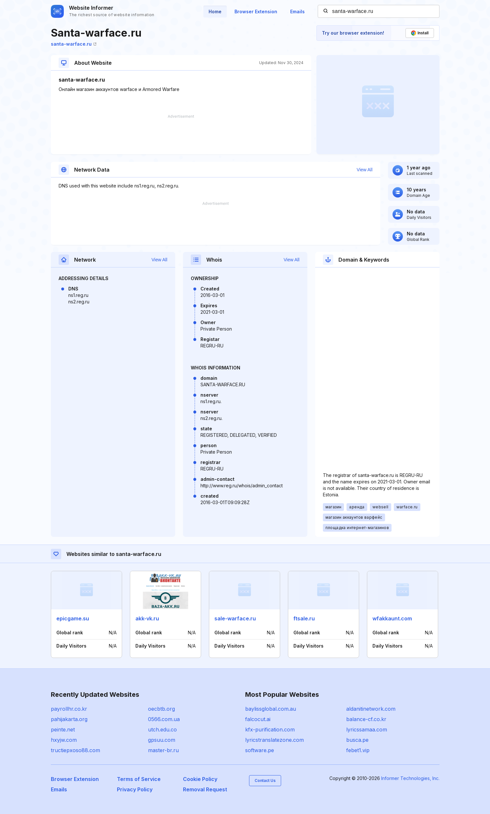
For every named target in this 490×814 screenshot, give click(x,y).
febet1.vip (358, 750)
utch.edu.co (162, 729)
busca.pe (357, 740)
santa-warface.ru (74, 44)
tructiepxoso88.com (75, 750)
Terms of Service (139, 779)
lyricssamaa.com (366, 729)
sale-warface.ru (235, 618)
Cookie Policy (200, 779)
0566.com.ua (164, 719)
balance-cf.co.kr (366, 719)
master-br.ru (163, 750)
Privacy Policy (135, 789)
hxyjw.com (64, 740)
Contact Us (265, 780)
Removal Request (205, 789)
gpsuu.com (161, 740)
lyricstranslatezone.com (274, 740)
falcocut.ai (257, 719)
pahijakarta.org (69, 719)
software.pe (259, 750)
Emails (297, 11)
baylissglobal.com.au (270, 709)
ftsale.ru (304, 618)
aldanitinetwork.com (370, 709)
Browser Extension (255, 11)
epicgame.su (72, 618)
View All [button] (364, 169)
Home (215, 11)
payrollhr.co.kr (69, 709)
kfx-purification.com (270, 729)
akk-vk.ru (147, 618)
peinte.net (63, 729)
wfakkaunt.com (392, 618)
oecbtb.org (161, 709)
